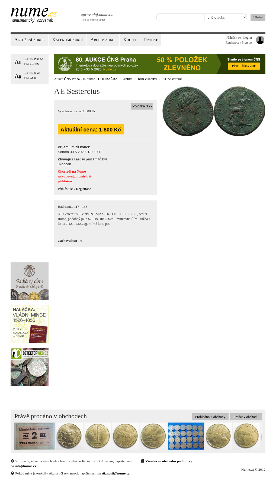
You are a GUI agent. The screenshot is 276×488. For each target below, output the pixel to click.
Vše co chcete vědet (96, 16)
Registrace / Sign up (239, 42)
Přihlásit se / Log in (239, 37)
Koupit (129, 39)
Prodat (151, 39)
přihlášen (65, 181)
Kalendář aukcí (67, 39)
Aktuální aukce (29, 39)
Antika (127, 79)
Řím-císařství (147, 79)
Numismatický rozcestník (32, 20)
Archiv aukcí (103, 39)
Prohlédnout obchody (210, 417)
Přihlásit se (65, 189)
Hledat (258, 17)
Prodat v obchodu (245, 417)
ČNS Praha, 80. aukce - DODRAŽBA (90, 79)
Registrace (83, 189)
